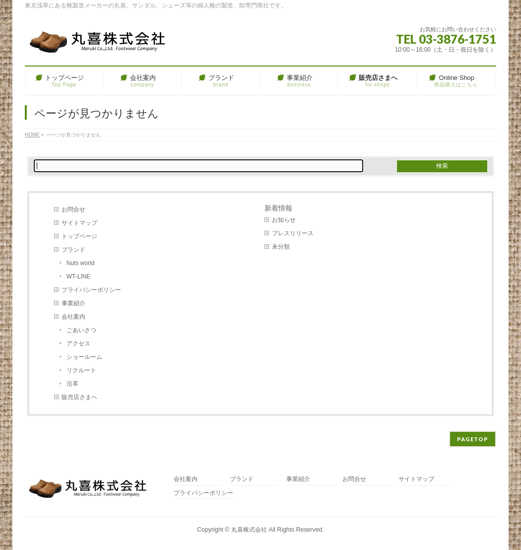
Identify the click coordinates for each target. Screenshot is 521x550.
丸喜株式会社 (249, 529)
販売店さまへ (79, 397)
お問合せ (73, 209)
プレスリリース (293, 233)
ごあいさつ (81, 330)
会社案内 (73, 316)
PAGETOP (472, 439)
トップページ (79, 236)
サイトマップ (79, 222)
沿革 (72, 383)
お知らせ (284, 219)
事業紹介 (73, 303)
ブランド (73, 249)
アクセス (78, 343)
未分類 (281, 246)
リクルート (81, 370)
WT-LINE (78, 276)
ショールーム (84, 356)
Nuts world (80, 263)
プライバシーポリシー (91, 289)
